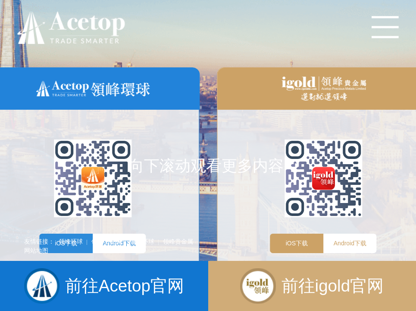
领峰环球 (71, 241)
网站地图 (36, 250)
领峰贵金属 (106, 241)
